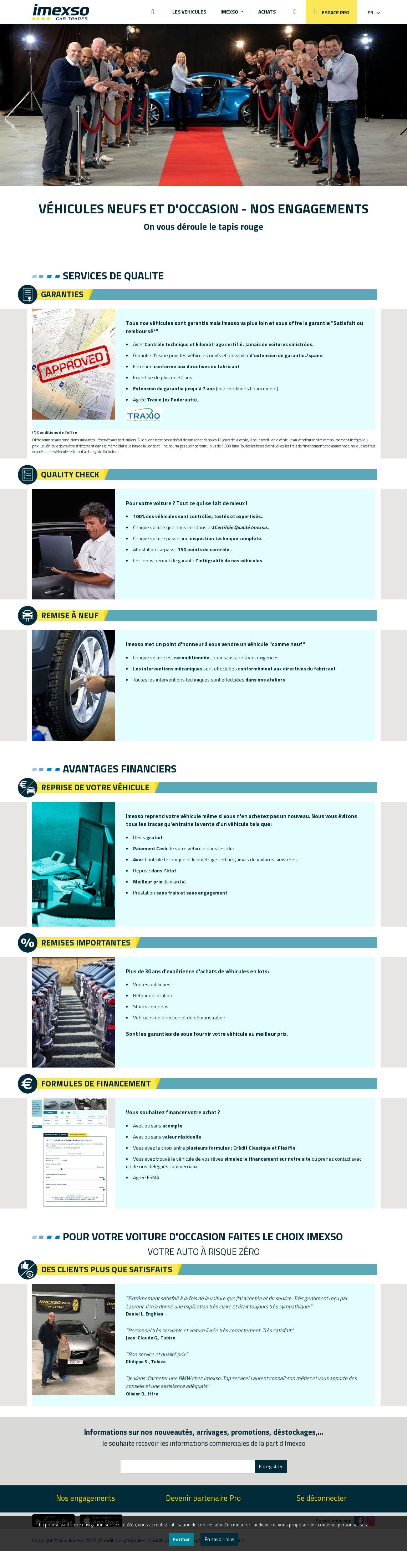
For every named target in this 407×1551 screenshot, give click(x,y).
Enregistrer (271, 1466)
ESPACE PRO (330, 12)
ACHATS (267, 11)
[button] (369, 12)
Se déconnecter (321, 1498)
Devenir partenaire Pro (203, 1498)
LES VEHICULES (189, 11)
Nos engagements (85, 1498)
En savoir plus (219, 1539)
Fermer (181, 1539)
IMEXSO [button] (229, 11)
